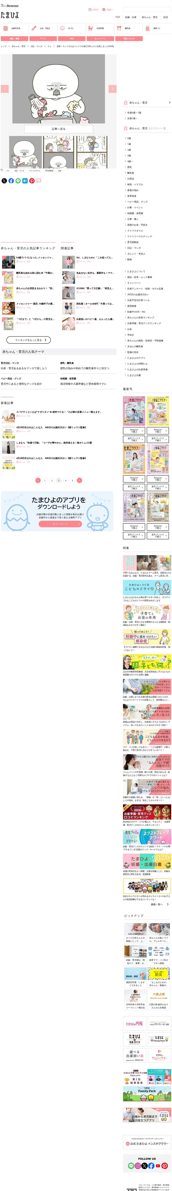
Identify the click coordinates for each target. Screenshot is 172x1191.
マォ (49, 46)
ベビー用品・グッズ (137, 201)
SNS (72, 38)
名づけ (66, 28)
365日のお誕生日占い (138, 294)
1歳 (129, 143)
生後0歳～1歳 (134, 112)
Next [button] (113, 89)
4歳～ (130, 161)
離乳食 (123, 28)
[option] (58, 88)
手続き (130, 334)
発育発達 (131, 195)
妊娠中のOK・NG (136, 311)
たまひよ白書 (134, 375)
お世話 (130, 178)
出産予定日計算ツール (138, 300)
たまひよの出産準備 (137, 369)
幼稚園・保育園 (135, 213)
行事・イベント (135, 207)
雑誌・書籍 (14, 38)
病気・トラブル (135, 184)
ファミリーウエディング (139, 236)
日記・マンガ (36, 46)
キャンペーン (100, 38)
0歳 (129, 138)
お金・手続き (41, 28)
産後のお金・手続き (137, 224)
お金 (129, 329)
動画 (129, 259)
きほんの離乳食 (135, 346)
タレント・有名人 (136, 253)
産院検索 (131, 305)
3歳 (129, 155)
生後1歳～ (132, 118)
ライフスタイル (34, 171)
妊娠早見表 (11, 28)
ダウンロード (60, 523)
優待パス (152, 28)
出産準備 (95, 28)
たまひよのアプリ (136, 357)
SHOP (93, 9)
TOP (117, 17)
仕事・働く (133, 218)
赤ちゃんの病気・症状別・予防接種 (145, 340)
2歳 (129, 149)
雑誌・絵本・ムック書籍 (139, 277)
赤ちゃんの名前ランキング (140, 317)
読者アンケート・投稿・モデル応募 (145, 288)
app (59, 171)
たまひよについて (136, 271)
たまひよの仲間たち (137, 363)
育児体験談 (49, 171)
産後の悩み (133, 190)
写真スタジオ (129, 38)
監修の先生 (133, 352)
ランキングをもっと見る (28, 340)
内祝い (107, 9)
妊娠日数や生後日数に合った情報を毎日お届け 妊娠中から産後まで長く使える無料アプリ (60, 516)
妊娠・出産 (130, 17)
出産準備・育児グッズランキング (144, 323)
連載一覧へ (157, 904)
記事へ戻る (59, 129)
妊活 (165, 17)
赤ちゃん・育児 (150, 17)
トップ (4, 46)
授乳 (129, 167)
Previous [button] (5, 89)
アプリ (43, 38)
